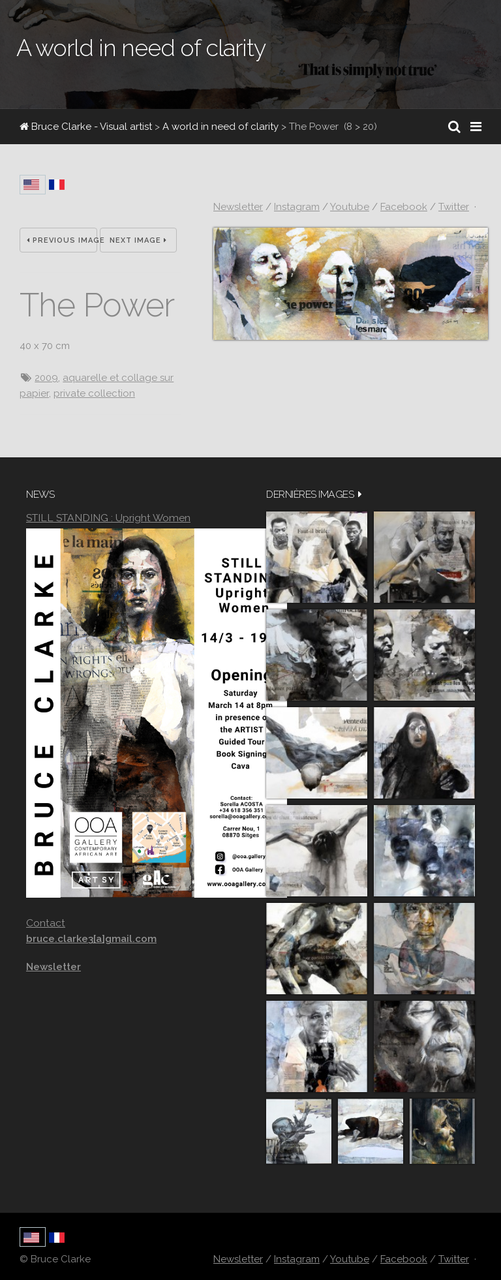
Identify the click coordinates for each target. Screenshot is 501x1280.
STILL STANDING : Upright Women (108, 517)
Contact (45, 923)
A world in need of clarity (220, 126)
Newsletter (238, 207)
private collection (94, 393)
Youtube (349, 207)
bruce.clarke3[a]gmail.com (91, 939)
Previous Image (62, 240)
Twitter (453, 207)
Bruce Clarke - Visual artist (86, 126)
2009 (46, 378)
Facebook (403, 207)
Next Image (138, 240)
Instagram (297, 207)
